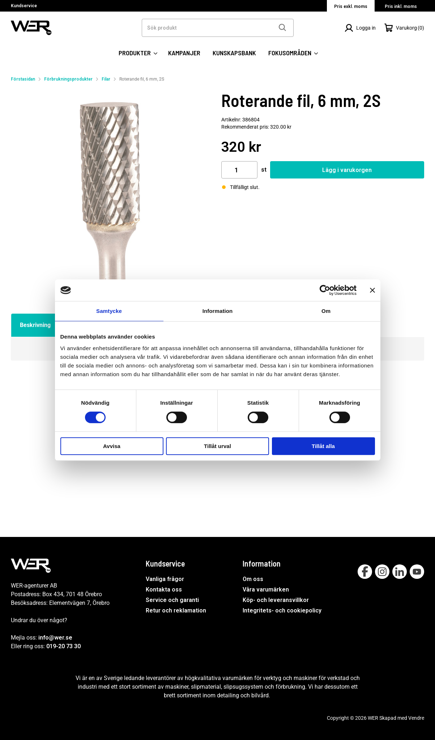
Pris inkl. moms (401, 6)
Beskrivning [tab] (35, 325)
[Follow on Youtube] (417, 571)
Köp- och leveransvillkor (276, 600)
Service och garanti (172, 600)
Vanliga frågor (165, 579)
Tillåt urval (217, 446)
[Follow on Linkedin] (399, 571)
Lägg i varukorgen (347, 170)
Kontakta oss (164, 589)
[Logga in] (360, 27)
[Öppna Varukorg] (404, 27)
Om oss (253, 579)
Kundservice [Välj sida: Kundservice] (24, 5)
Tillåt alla (323, 446)
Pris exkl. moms (350, 6)
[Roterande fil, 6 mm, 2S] (112, 191)
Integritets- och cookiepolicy (282, 610)
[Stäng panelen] (372, 290)
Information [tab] (217, 311)
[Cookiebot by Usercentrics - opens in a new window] (325, 290)
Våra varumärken (266, 589)
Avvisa (111, 446)
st (263, 169)
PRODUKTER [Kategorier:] (138, 53)
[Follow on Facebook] (365, 571)
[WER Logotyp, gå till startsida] (31, 27)
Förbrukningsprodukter (68, 79)
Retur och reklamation (176, 610)
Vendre (416, 718)
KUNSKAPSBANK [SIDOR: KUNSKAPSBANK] (234, 53)
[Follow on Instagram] (382, 571)
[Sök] (282, 28)
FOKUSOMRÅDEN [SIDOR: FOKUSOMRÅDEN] (293, 53)
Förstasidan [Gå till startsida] (23, 79)
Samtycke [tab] (109, 311)
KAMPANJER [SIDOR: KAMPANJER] (184, 53)
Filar (106, 79)
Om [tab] (325, 311)
